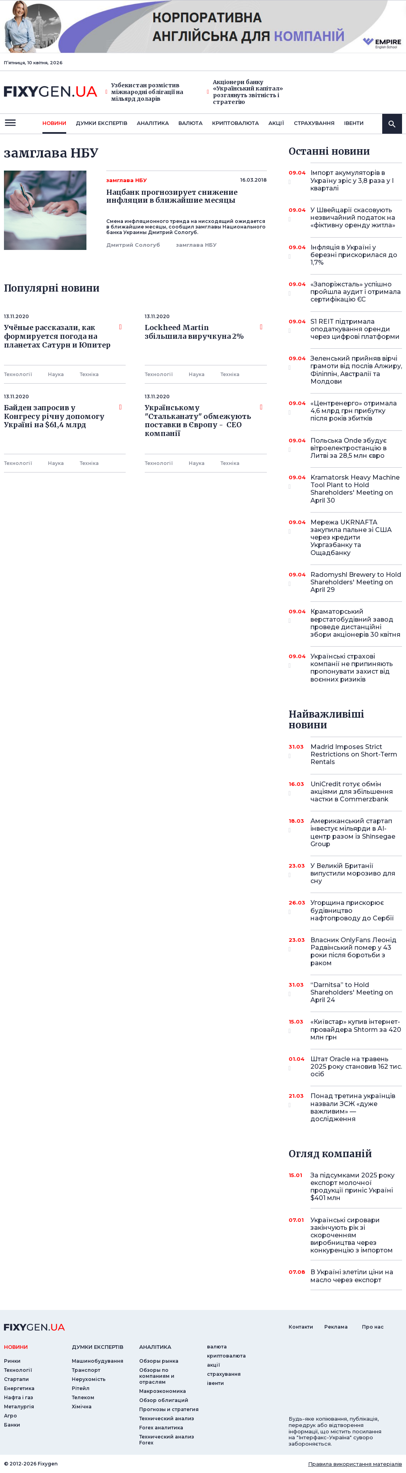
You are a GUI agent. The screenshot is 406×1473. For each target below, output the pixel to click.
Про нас (373, 1327)
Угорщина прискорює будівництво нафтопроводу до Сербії (352, 910)
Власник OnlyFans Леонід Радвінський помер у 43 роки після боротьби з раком (353, 951)
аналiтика (155, 1347)
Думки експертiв (101, 123)
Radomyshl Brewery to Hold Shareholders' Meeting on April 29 (355, 582)
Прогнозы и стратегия (169, 1409)
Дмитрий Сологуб (133, 245)
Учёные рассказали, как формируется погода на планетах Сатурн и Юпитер (63, 336)
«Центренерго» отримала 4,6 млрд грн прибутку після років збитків (353, 410)
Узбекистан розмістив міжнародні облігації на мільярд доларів (144, 92)
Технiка (89, 374)
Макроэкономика (162, 1391)
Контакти (301, 1327)
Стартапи (16, 1379)
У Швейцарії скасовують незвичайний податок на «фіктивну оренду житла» (352, 217)
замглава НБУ (196, 245)
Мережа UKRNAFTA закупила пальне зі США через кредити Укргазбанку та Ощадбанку (351, 538)
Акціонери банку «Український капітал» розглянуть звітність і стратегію (245, 92)
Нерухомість (88, 1379)
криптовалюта (235, 123)
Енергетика (19, 1388)
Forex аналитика (161, 1428)
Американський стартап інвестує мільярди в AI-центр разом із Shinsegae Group (352, 832)
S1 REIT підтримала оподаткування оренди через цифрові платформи (355, 329)
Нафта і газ (18, 1397)
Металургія (19, 1407)
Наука (56, 374)
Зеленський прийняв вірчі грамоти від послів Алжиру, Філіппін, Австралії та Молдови (356, 370)
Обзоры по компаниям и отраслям (156, 1376)
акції (276, 123)
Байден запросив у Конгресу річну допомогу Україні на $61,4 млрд (63, 416)
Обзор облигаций (163, 1400)
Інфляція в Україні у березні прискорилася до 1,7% (353, 255)
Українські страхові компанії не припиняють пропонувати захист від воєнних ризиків (351, 668)
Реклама (336, 1327)
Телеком (83, 1397)
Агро (10, 1416)
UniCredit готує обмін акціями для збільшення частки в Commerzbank (351, 791)
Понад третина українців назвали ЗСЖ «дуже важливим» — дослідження (352, 1107)
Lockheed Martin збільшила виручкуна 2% (203, 332)
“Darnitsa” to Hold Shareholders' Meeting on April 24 (351, 992)
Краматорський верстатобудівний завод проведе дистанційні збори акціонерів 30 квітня (355, 623)
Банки (12, 1425)
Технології (18, 374)
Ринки (12, 1361)
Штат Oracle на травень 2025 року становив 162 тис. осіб (356, 1066)
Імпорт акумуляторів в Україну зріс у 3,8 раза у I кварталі (352, 180)
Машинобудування (97, 1361)
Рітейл (81, 1388)
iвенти (354, 123)
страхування (314, 123)
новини (54, 123)
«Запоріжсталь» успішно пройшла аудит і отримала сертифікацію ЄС (355, 291)
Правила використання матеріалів (355, 1464)
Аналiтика (153, 123)
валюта (190, 123)
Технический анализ (166, 1418)
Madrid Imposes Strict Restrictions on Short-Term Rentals (353, 754)
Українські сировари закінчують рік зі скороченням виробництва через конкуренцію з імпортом (351, 1235)
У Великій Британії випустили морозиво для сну (352, 873)
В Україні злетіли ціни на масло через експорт (351, 1275)
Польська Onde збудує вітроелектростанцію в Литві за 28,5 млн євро (348, 448)
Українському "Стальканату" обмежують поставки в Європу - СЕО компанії (203, 420)
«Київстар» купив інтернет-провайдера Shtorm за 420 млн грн (355, 1029)
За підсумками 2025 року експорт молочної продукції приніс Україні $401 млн (352, 1186)
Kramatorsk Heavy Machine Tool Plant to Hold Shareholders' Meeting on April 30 (355, 489)
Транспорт (86, 1370)
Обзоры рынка (158, 1361)
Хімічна (82, 1407)
